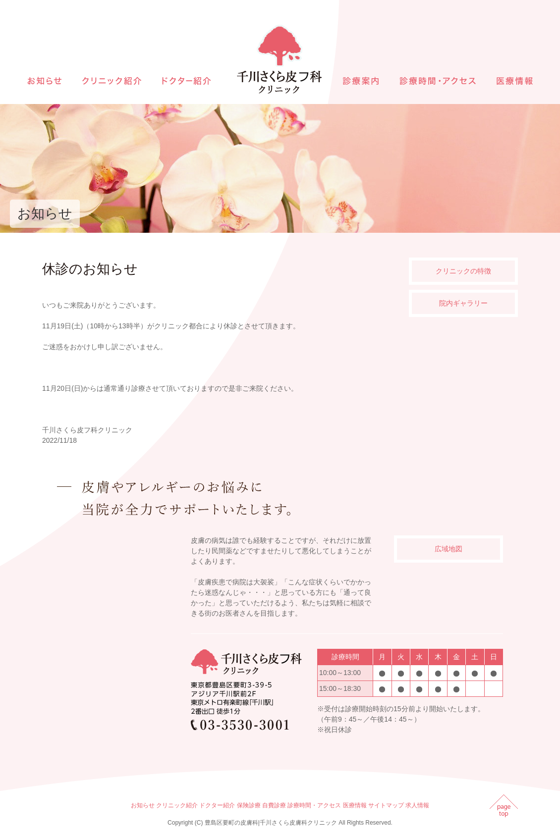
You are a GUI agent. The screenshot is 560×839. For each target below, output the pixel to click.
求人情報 (417, 805)
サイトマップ (386, 805)
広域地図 (448, 549)
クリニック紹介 (177, 805)
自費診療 (274, 805)
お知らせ (143, 805)
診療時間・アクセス (314, 805)
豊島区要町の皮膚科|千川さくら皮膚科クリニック (271, 822)
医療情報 (355, 805)
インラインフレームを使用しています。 (114, 632)
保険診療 (249, 805)
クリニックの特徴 (463, 271)
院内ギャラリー (463, 303)
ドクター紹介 (217, 805)
